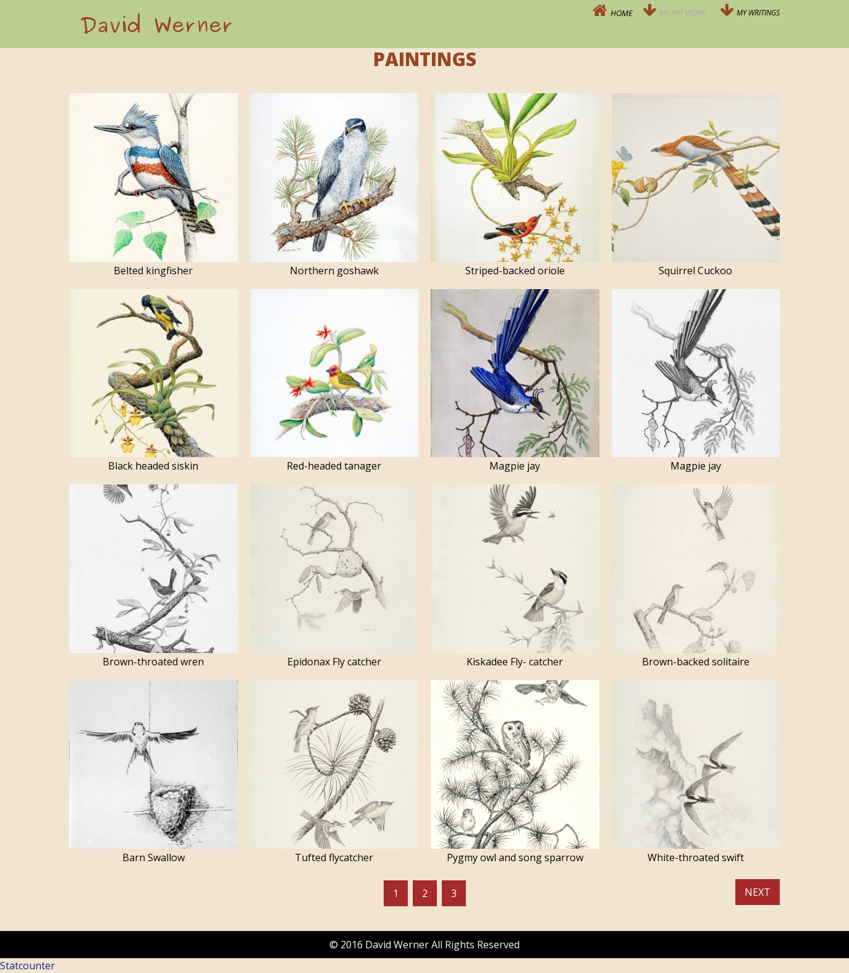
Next (758, 892)
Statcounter (27, 965)
